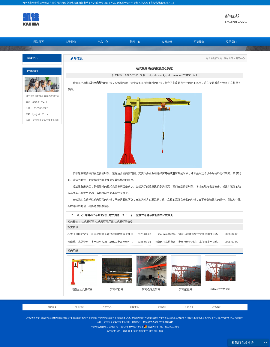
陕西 (161, 331)
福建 (125, 331)
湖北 (135, 331)
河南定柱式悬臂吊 (220, 289)
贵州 (156, 331)
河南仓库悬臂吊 (151, 289)
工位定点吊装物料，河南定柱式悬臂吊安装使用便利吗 (186, 234)
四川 (130, 331)
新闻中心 (135, 41)
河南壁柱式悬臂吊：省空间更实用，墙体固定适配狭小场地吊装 (104, 241)
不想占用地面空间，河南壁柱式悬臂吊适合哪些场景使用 (100, 234)
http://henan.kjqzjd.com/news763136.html (172, 75)
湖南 (140, 331)
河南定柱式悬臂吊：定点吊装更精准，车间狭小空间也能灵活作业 (193, 241)
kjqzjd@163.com (40, 114)
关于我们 (70, 41)
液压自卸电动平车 (83, 2)
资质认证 (162, 307)
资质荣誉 (167, 41)
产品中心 (103, 41)
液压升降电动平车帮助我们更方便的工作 (100, 215)
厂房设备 (199, 41)
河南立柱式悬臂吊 (82, 289)
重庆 (145, 331)
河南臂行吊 (116, 289)
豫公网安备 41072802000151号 (161, 326)
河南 (151, 331)
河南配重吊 (185, 289)
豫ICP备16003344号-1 (132, 326)
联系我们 (231, 41)
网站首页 (38, 41)
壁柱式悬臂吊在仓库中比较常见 (154, 215)
